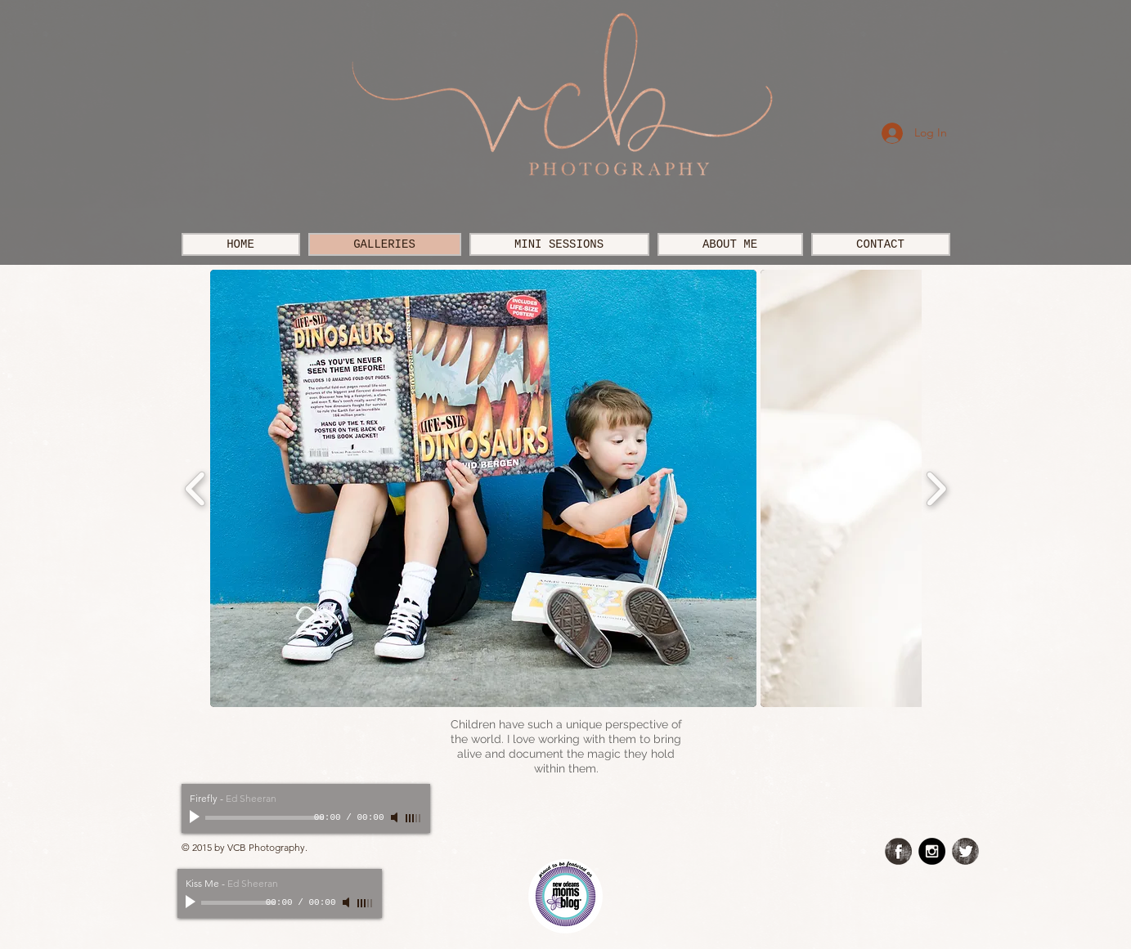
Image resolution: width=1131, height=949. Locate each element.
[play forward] (936, 488)
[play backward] (195, 488)
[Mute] (396, 817)
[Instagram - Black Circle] (931, 851)
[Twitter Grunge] (965, 851)
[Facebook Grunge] (898, 851)
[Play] (196, 817)
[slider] (414, 818)
